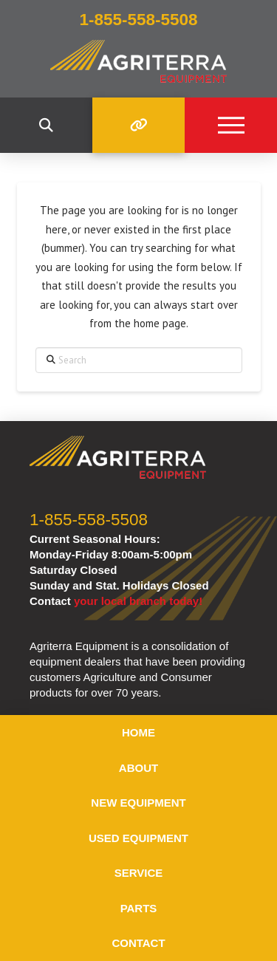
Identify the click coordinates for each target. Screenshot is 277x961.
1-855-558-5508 (89, 519)
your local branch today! (138, 601)
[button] (46, 125)
